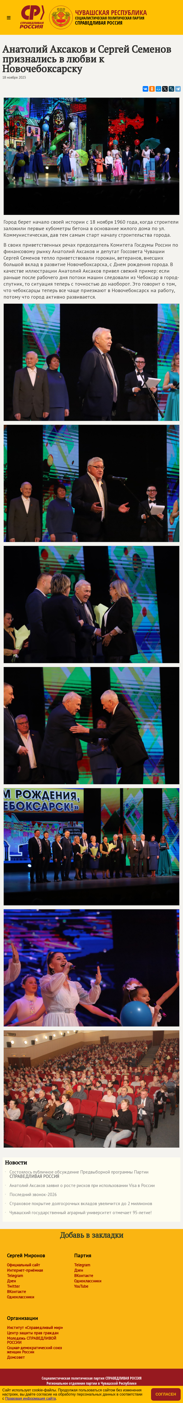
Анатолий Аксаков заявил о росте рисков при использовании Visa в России (80, 1186)
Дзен (11, 1281)
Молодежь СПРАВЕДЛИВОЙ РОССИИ (31, 1340)
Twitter (13, 1286)
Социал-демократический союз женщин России (34, 1350)
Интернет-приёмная (25, 1270)
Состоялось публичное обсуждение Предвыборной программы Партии (76, 1174)
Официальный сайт (23, 1265)
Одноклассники (20, 1297)
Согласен (166, 1394)
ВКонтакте (16, 1292)
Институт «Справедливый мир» (35, 1328)
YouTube (81, 1286)
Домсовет (16, 1357)
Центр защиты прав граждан (32, 1333)
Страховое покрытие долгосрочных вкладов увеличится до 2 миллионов (78, 1204)
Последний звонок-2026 (31, 1195)
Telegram (15, 1276)
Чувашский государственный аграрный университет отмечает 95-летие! (78, 1213)
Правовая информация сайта (30, 1398)
